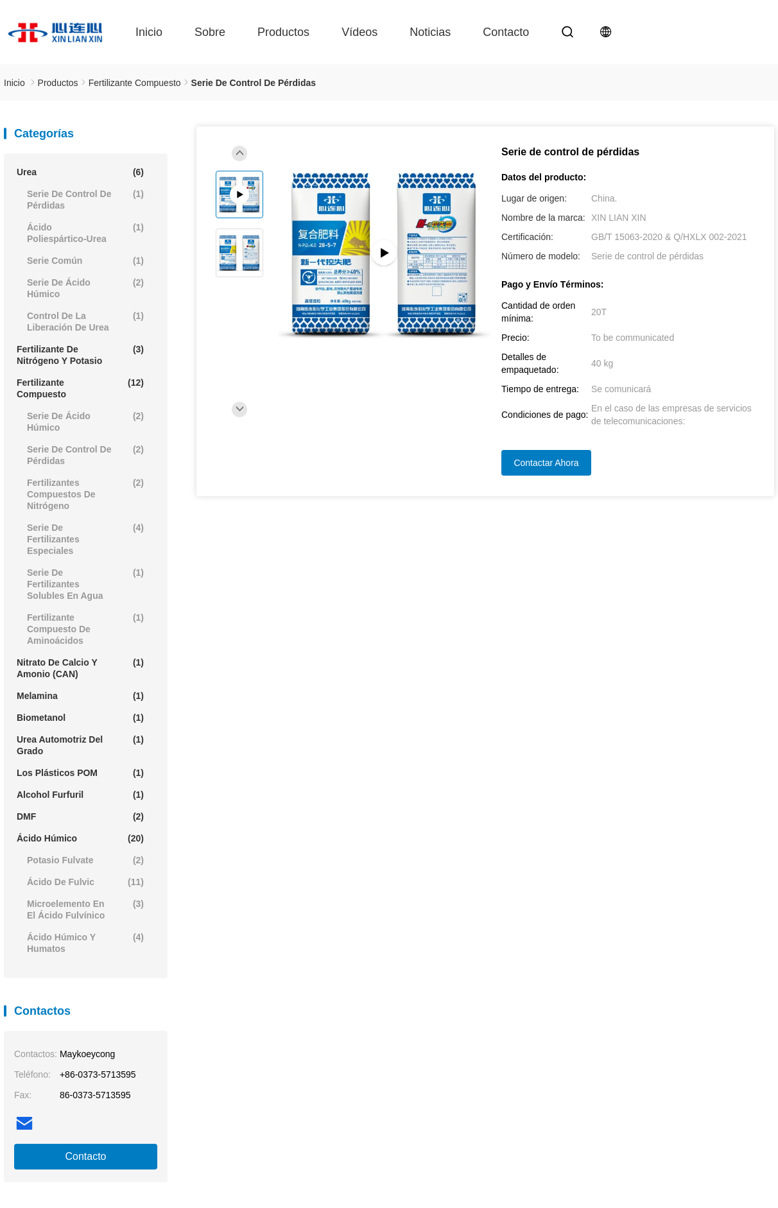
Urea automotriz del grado (80, 745)
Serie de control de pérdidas (85, 199)
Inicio (148, 32)
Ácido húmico (80, 838)
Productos (283, 32)
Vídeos (359, 32)
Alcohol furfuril (80, 794)
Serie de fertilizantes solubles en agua (85, 584)
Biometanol (80, 717)
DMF (80, 816)
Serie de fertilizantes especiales (85, 539)
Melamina (80, 696)
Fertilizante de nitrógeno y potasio (80, 354)
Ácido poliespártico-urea (85, 232)
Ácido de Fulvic (85, 882)
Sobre (210, 32)
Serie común (85, 260)
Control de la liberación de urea (85, 321)
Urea (80, 172)
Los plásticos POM (80, 773)
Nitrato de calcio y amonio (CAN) (80, 668)
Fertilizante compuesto (80, 388)
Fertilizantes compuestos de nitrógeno (85, 494)
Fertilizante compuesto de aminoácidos (85, 629)
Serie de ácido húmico (85, 288)
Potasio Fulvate (85, 860)
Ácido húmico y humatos (85, 942)
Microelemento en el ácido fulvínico (85, 909)
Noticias (430, 32)
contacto (506, 32)
